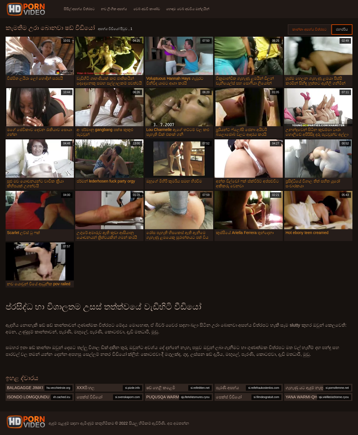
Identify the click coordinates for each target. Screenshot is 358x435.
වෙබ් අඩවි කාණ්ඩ (147, 9)
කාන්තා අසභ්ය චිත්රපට (309, 29)
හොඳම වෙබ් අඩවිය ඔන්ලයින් (189, 9)
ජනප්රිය (342, 29)
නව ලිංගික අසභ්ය (115, 9)
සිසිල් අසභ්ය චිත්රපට (79, 9)
